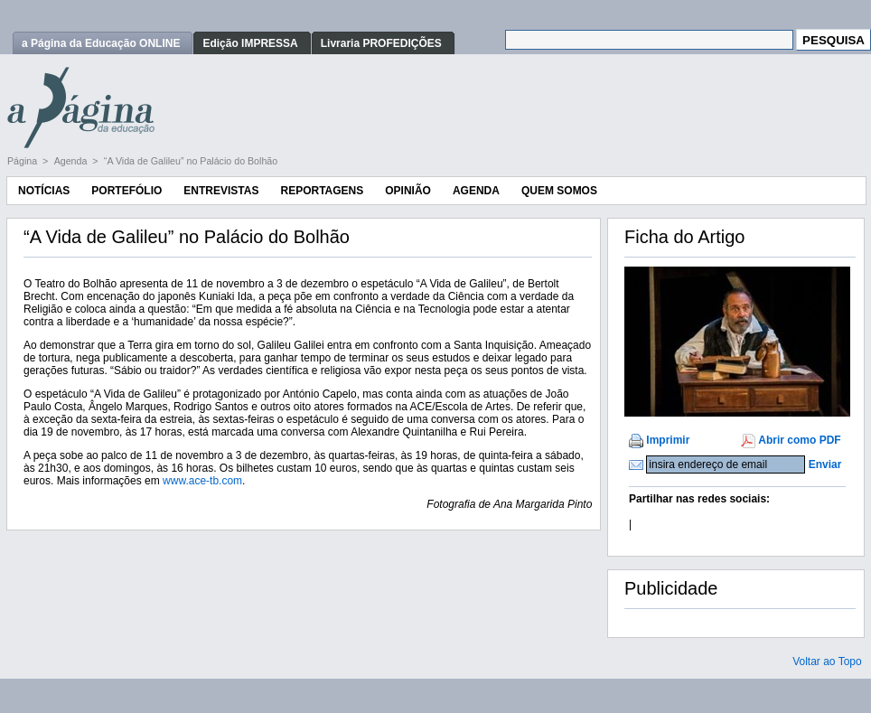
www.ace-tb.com (202, 480)
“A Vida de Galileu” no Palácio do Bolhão (190, 160)
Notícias (44, 190)
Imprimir (667, 440)
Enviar (825, 464)
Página (23, 160)
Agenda (72, 160)
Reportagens (321, 190)
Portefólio (126, 190)
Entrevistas (220, 190)
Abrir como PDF (799, 440)
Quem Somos (559, 190)
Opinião (408, 190)
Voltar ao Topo (827, 661)
